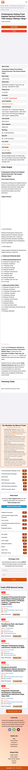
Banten (3, 546)
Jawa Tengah (14, 27)
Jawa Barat (4, 537)
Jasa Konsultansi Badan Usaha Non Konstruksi (10, 524)
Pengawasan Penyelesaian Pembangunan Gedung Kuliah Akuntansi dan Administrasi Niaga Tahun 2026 (12, 693)
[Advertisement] (14, 49)
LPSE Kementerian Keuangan (9, 474)
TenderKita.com (15, 432)
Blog (14, 738)
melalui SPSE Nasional (13, 355)
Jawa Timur (4, 550)
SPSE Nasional (5, 21)
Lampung (5, 608)
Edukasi (14, 763)
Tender (7, 6)
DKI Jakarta (4, 534)
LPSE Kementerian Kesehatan (9, 486)
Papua (4, 675)
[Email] (18, 729)
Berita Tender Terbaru (14, 759)
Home (2, 6)
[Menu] (26, 2)
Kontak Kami (14, 746)
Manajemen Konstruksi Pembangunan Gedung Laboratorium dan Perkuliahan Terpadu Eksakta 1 (13, 669)
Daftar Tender (14, 755)
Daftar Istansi (14, 757)
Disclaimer (14, 742)
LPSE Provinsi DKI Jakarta (8, 489)
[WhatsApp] (14, 729)
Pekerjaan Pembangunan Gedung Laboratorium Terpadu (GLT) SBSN (12, 646)
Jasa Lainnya (4, 520)
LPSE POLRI (4, 477)
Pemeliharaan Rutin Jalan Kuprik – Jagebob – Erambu (13, 625)
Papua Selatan (6, 630)
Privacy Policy (14, 740)
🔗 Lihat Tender (6, 144)
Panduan (14, 761)
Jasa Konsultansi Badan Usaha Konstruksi (9, 516)
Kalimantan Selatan (6, 543)
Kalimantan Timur (6, 553)
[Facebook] (9, 729)
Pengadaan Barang (6, 528)
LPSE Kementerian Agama (8, 483)
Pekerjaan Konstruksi (7, 104)
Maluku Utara (6, 651)
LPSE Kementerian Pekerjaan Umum (11, 470)
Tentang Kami (14, 744)
